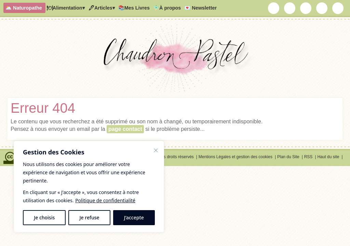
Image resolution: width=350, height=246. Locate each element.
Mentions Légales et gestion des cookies (235, 156)
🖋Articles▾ (101, 8)
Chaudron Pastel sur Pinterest (322, 8)
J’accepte (134, 217)
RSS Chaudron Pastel (338, 8)
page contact (125, 129)
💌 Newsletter (200, 8)
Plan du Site (288, 156)
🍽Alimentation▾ (65, 8)
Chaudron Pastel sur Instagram (290, 8)
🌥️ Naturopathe (23, 8)
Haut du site (328, 156)
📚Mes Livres (134, 8)
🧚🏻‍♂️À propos (167, 8)
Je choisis (44, 217)
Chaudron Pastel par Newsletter (274, 8)
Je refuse (89, 217)
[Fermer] (155, 150)
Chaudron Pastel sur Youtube (306, 8)
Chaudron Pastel (175, 59)
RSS (308, 156)
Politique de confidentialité (105, 200)
